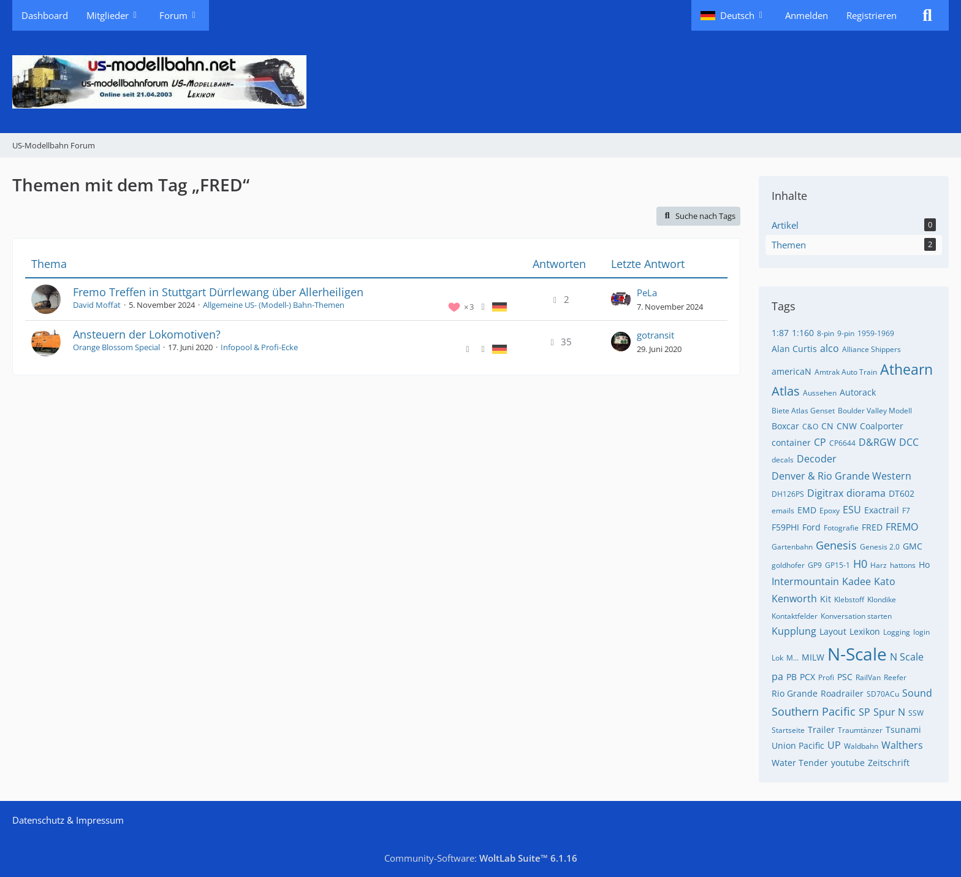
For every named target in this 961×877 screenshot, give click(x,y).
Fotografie (841, 528)
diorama (866, 493)
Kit (825, 599)
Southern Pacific (814, 711)
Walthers (902, 745)
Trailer (821, 729)
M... (792, 658)
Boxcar (785, 426)
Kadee (856, 581)
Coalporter (881, 426)
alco (829, 348)
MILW (813, 657)
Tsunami (903, 729)
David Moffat (97, 304)
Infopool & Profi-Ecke (259, 347)
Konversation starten (856, 616)
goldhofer (788, 565)
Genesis (836, 545)
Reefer (895, 677)
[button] (733, 15)
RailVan (868, 677)
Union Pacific (798, 745)
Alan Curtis (794, 348)
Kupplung (794, 631)
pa (777, 676)
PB (791, 677)
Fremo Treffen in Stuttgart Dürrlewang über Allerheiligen (218, 292)
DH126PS (788, 494)
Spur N (889, 712)
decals (783, 459)
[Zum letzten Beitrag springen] (621, 299)
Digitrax (825, 493)
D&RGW (877, 442)
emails (783, 510)
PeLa (647, 292)
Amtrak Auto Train (846, 372)
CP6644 (842, 443)
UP (834, 745)
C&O (810, 426)
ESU (852, 509)
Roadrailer (842, 693)
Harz (878, 565)
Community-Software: (480, 858)
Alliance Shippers (871, 349)
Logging (896, 632)
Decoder (817, 458)
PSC (845, 677)
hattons (903, 565)
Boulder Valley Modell (875, 410)
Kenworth (794, 598)
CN (827, 426)
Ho (924, 564)
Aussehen (820, 393)
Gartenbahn (792, 547)
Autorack (858, 392)
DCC (909, 442)
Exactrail (881, 510)
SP (864, 712)
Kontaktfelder (795, 616)
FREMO (902, 527)
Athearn (906, 369)
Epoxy (829, 510)
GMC (912, 546)
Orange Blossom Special (116, 347)
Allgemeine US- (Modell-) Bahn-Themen (273, 304)
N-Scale (857, 653)
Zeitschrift (889, 762)
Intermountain (805, 581)
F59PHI (785, 527)
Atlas (786, 391)
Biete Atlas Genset (803, 410)
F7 (906, 510)
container (791, 442)
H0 (860, 563)
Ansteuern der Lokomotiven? (147, 334)
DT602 (901, 493)
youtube (848, 762)
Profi (826, 677)
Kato (884, 581)
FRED (872, 527)
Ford (811, 527)
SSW (916, 713)
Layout (832, 631)
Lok (777, 658)
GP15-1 (837, 565)
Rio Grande (795, 693)
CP (820, 442)
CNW (847, 426)
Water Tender (800, 762)
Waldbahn (861, 746)
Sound (917, 693)
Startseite (788, 730)
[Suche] (927, 15)
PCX (807, 677)
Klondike (881, 599)
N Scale (907, 657)
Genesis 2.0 (880, 547)
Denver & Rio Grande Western (841, 476)
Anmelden (806, 15)
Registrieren (871, 15)
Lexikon (864, 631)
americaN (791, 371)
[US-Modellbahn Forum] (480, 82)
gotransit (655, 335)
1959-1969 (875, 333)
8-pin (825, 333)
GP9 (815, 565)
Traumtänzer (860, 730)
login (921, 632)
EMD (806, 510)
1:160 (803, 333)
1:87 (780, 333)
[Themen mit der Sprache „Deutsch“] (499, 306)
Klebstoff (849, 599)
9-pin (845, 333)
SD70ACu (883, 694)
